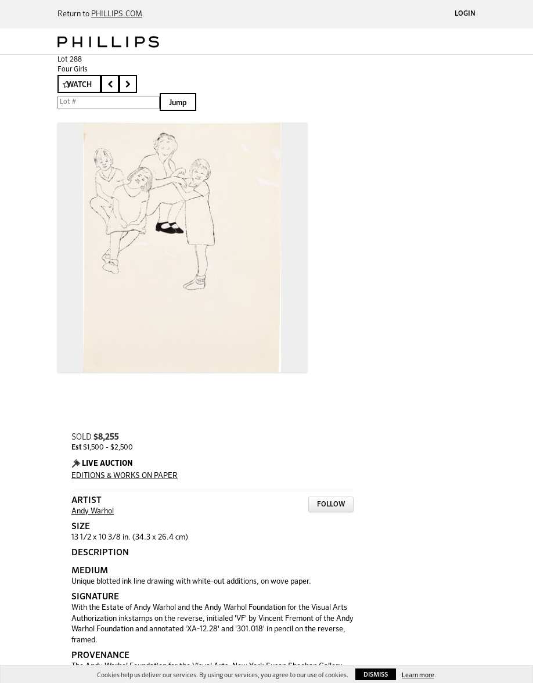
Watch (79, 85)
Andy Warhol (92, 511)
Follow (331, 504)
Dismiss (375, 674)
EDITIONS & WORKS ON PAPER (124, 476)
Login (465, 13)
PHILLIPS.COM (116, 14)
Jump (178, 103)
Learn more (418, 675)
